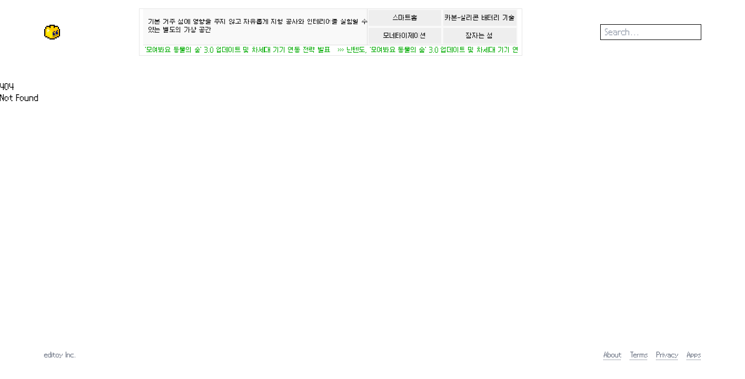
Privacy (668, 354)
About (613, 354)
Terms (639, 354)
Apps (694, 354)
